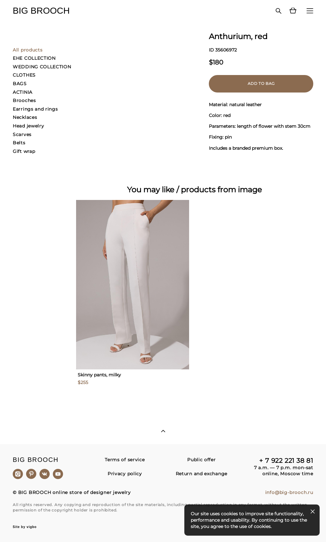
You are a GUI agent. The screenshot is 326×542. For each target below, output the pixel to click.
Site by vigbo (25, 527)
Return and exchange (201, 474)
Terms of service (125, 460)
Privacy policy (125, 474)
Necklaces (25, 117)
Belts (19, 143)
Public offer (201, 460)
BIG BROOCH (41, 10)
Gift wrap (24, 151)
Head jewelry (28, 126)
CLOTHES (24, 75)
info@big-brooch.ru (289, 492)
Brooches (24, 100)
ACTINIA (22, 92)
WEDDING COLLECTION (42, 67)
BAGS (20, 83)
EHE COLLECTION (34, 58)
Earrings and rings (35, 109)
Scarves (22, 134)
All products (27, 50)
